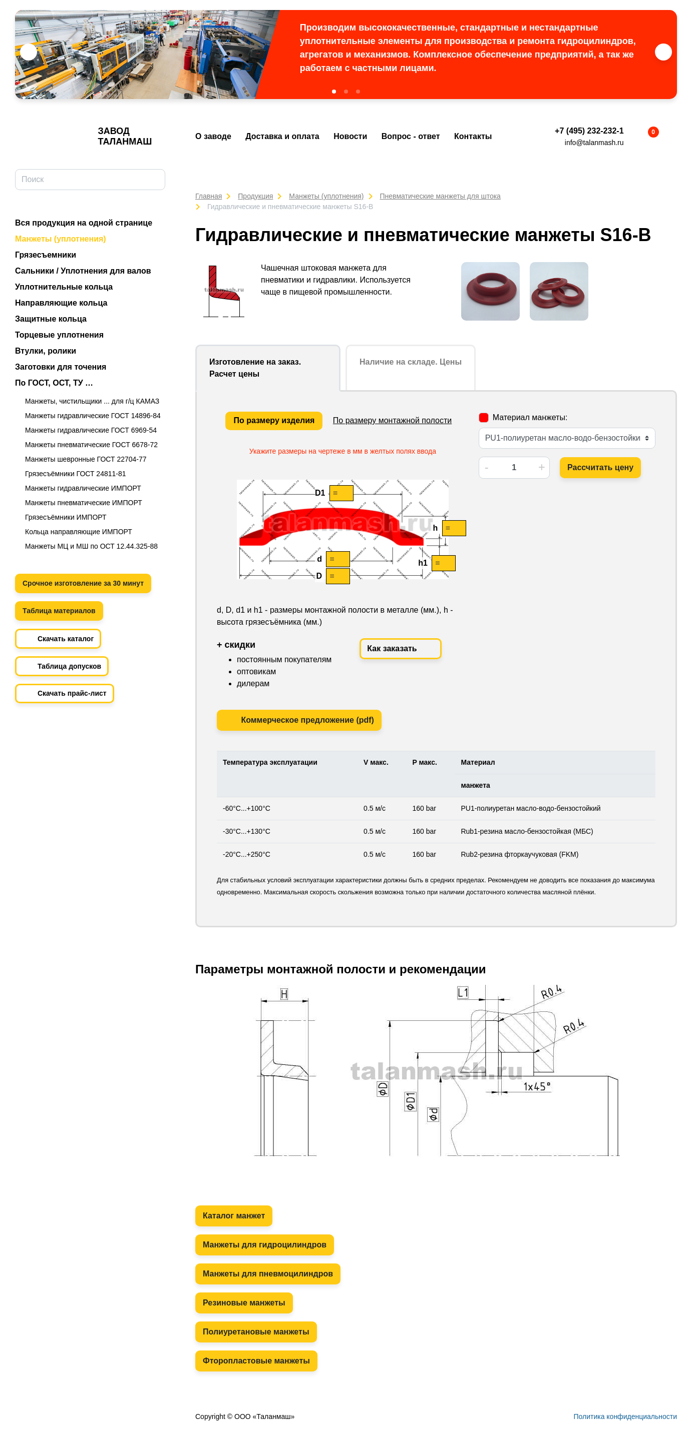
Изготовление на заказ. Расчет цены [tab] (255, 368)
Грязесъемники (45, 255)
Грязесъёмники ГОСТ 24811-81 (75, 474)
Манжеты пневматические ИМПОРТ (83, 503)
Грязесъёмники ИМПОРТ (66, 517)
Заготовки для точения (60, 367)
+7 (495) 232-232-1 (589, 131)
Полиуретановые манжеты (256, 1331)
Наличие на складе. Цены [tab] (411, 362)
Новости (350, 136)
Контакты (473, 136)
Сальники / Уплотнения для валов (83, 271)
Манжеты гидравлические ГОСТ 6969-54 (91, 430)
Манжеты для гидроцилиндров (264, 1244)
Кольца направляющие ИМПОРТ (78, 532)
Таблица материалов (59, 611)
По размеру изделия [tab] (273, 420)
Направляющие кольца (61, 303)
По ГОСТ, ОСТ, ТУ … (54, 383)
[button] (334, 92)
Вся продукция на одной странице (83, 223)
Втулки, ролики (45, 351)
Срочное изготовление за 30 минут (83, 583)
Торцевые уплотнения (59, 335)
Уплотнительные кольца (64, 287)
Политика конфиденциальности (625, 1416)
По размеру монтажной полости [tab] (392, 420)
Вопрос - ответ (411, 136)
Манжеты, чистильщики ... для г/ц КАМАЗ (92, 401)
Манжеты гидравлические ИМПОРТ (83, 488)
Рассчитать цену (600, 467)
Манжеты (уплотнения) (60, 239)
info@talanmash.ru (594, 143)
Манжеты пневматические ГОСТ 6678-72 (91, 445)
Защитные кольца (51, 319)
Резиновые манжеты (244, 1302)
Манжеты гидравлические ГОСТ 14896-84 (93, 416)
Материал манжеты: (530, 417)
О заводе (213, 136)
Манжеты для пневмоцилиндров (268, 1273)
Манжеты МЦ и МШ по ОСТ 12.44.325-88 (91, 546)
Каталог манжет (234, 1215)
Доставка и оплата (282, 136)
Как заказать (400, 649)
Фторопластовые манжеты (256, 1360)
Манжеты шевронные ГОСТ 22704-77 (86, 459)
